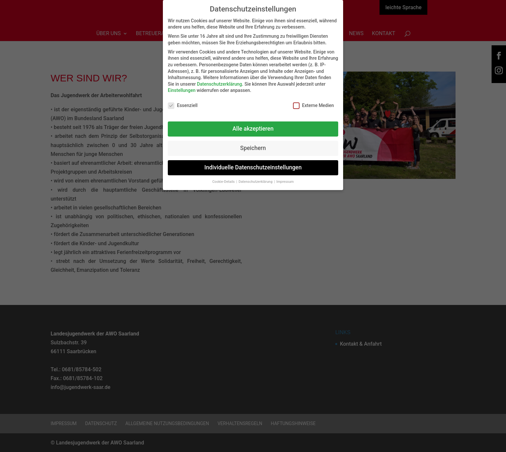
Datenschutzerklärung (219, 80)
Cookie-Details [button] (224, 178)
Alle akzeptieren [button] (252, 124)
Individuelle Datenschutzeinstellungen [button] (253, 163)
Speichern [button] (253, 144)
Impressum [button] (285, 178)
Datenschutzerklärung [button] (256, 178)
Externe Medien (313, 102)
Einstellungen (182, 86)
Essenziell (183, 102)
